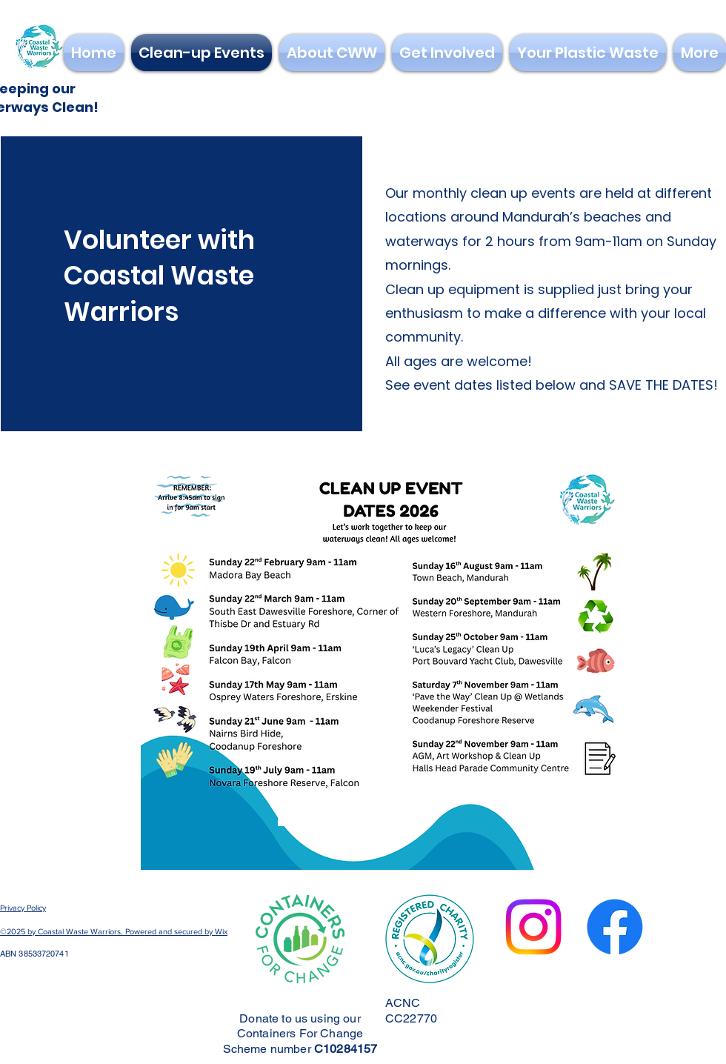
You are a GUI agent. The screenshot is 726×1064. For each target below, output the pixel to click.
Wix (221, 931)
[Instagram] (533, 927)
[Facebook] (615, 927)
